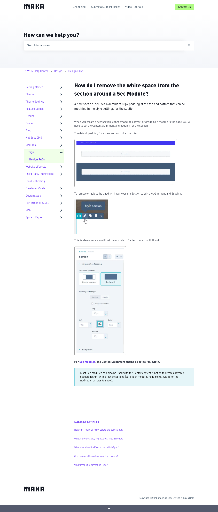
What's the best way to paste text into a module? (99, 439)
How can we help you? (51, 35)
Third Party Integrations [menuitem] (40, 174)
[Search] (189, 46)
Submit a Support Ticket (105, 7)
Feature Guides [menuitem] (35, 109)
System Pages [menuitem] (34, 217)
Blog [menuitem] (28, 130)
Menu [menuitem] (29, 210)
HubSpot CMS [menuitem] (34, 138)
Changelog (79, 7)
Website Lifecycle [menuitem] (36, 167)
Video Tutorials (134, 7)
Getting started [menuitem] (34, 87)
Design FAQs (75, 71)
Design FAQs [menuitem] (37, 159)
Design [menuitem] (30, 152)
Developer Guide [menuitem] (35, 188)
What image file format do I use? (91, 465)
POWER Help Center (36, 71)
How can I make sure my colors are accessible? (98, 430)
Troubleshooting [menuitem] (35, 181)
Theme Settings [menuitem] (35, 102)
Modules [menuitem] (31, 145)
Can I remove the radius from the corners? (96, 456)
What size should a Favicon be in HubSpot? (96, 447)
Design (58, 71)
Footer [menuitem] (29, 123)
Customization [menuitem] (34, 196)
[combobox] (104, 46)
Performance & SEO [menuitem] (37, 203)
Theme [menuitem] (30, 94)
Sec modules (87, 362)
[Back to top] (109, 508)
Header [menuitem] (30, 116)
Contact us (184, 7)
